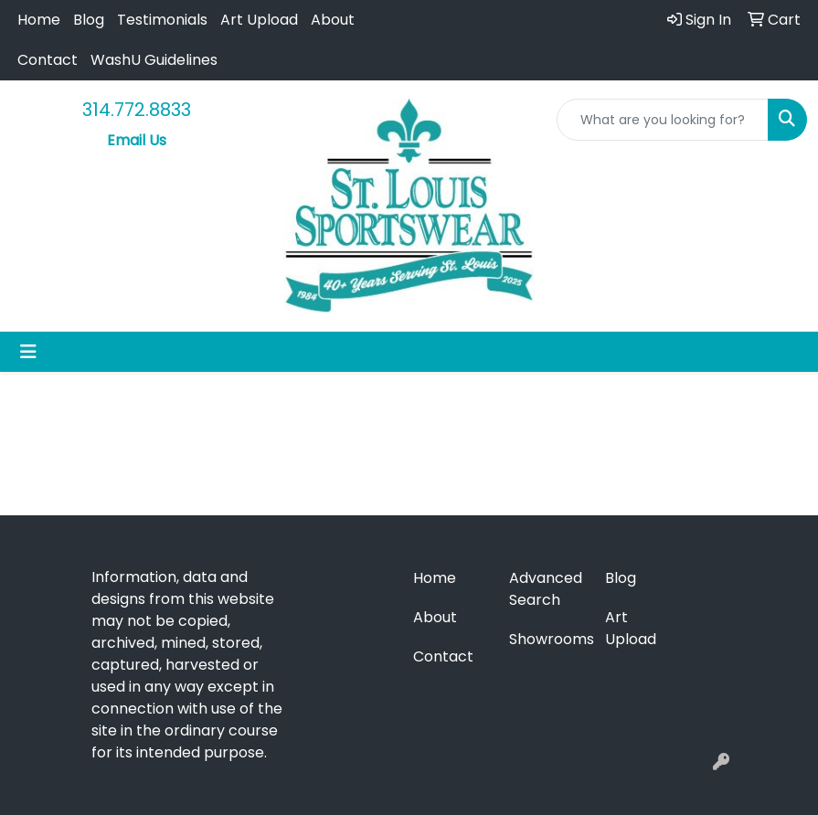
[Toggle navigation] (28, 352)
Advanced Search (545, 588)
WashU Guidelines (154, 59)
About (333, 19)
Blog (88, 19)
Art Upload (259, 19)
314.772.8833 (136, 109)
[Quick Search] (663, 120)
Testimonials (162, 19)
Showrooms (546, 639)
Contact (47, 59)
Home (38, 19)
